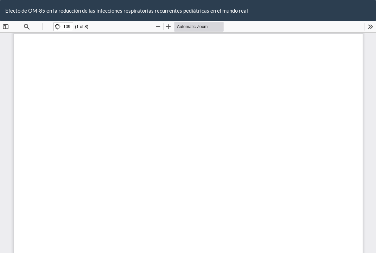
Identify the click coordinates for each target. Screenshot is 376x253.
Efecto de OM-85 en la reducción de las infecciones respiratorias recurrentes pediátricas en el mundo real (126, 10)
